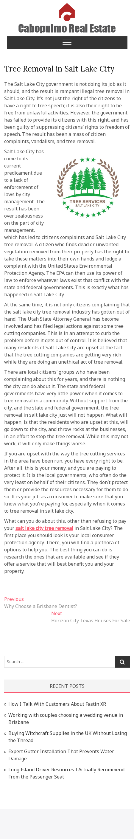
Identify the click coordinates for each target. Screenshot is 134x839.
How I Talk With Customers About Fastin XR (57, 704)
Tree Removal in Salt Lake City (59, 69)
